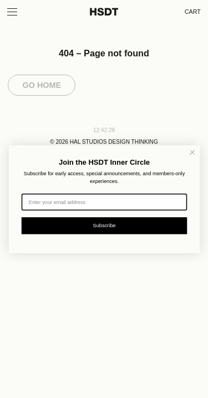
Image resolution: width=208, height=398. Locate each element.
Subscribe (104, 225)
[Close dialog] (192, 151)
